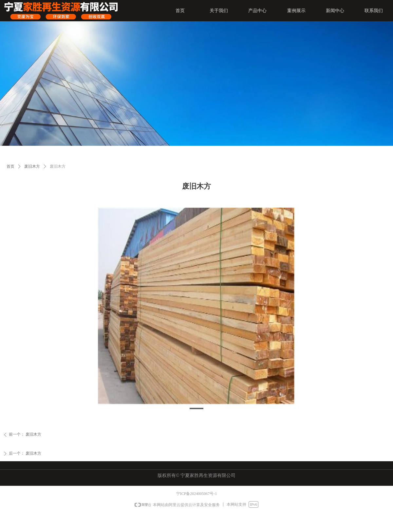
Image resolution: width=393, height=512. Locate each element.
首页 (10, 166)
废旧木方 (32, 166)
